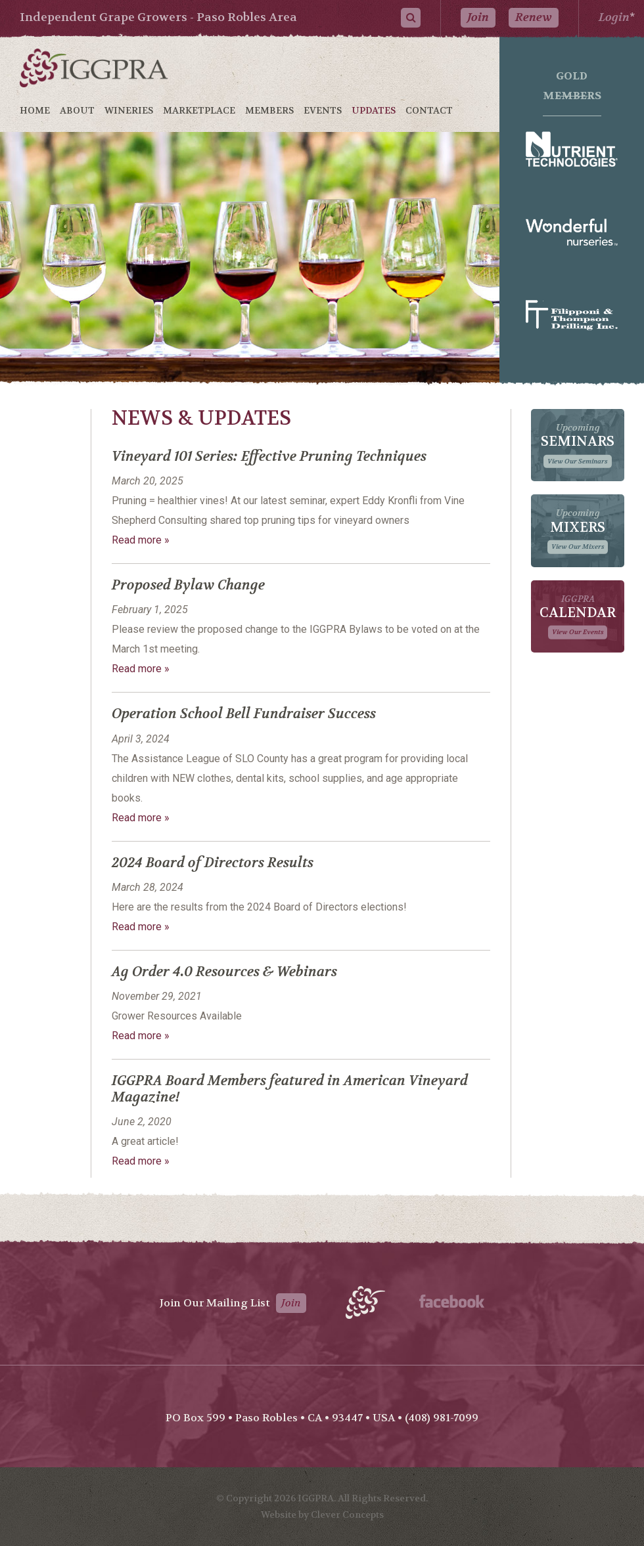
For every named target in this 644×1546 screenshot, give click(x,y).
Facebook (451, 1301)
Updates (374, 110)
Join (478, 17)
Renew (533, 17)
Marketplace (199, 110)
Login (614, 17)
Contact (429, 110)
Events (323, 110)
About (77, 110)
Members (269, 110)
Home (35, 110)
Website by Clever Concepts (322, 1514)
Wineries (128, 110)
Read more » (141, 540)
